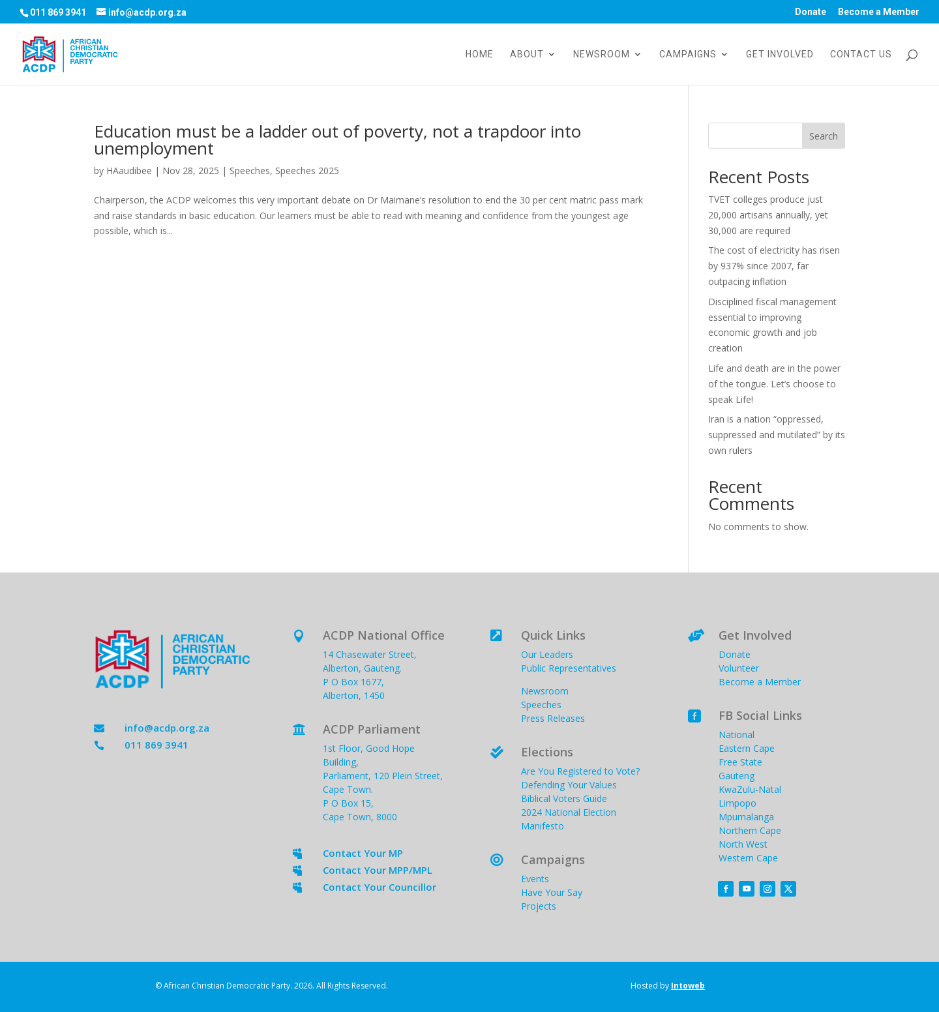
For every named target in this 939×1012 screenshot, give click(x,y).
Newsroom (601, 54)
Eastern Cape (747, 748)
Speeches (250, 170)
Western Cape (748, 858)
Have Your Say (551, 892)
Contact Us (861, 54)
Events (535, 878)
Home (480, 54)
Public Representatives (568, 668)
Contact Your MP (363, 852)
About (527, 54)
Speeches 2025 (307, 170)
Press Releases (553, 718)
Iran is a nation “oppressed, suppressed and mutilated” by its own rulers (776, 434)
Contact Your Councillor (379, 886)
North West (743, 844)
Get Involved (780, 54)
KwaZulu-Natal (750, 789)
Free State (740, 762)
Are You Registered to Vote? (580, 771)
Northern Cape (750, 830)
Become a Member (878, 12)
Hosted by (668, 985)
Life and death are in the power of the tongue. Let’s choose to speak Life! (774, 384)
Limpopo (737, 803)
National (736, 734)
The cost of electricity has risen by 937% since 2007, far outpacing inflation (774, 266)
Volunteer (739, 668)
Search (823, 136)
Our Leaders (547, 654)
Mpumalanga (746, 817)
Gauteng (736, 775)
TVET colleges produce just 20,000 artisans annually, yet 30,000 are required (768, 215)
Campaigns (688, 54)
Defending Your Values (569, 785)
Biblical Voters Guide (564, 798)
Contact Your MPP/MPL (377, 869)
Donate (810, 12)
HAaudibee (129, 170)
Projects (538, 906)
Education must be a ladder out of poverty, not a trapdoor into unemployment (337, 139)
